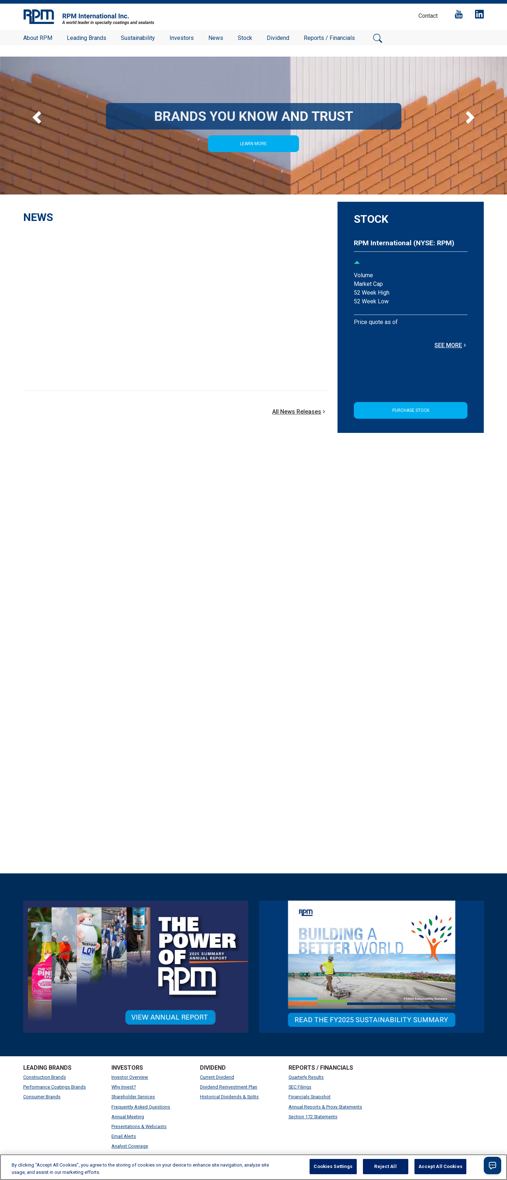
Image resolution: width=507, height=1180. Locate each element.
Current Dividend (217, 1077)
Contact (428, 15)
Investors (181, 37)
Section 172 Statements (313, 1116)
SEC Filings (300, 1087)
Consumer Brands (42, 1096)
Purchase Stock (410, 410)
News (215, 37)
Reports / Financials (329, 37)
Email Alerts (123, 1136)
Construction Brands (44, 1077)
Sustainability (138, 37)
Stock (245, 37)
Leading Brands (86, 37)
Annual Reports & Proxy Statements (325, 1107)
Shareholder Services (133, 1096)
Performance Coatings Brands (54, 1087)
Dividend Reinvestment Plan (228, 1087)
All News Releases (299, 411)
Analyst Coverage (129, 1146)
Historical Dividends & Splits (229, 1096)
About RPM (37, 37)
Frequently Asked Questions (140, 1107)
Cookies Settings (333, 1166)
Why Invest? (123, 1087)
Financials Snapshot (310, 1096)
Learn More (253, 143)
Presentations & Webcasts (139, 1126)
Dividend (278, 37)
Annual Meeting (127, 1116)
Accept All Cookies (440, 1166)
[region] (253, 1167)
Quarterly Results (306, 1077)
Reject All (385, 1166)
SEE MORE (450, 345)
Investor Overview (129, 1077)
